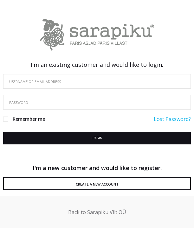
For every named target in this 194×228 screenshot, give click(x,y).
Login (97, 138)
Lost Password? (172, 119)
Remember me (29, 119)
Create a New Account (97, 184)
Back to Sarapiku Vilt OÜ (97, 212)
